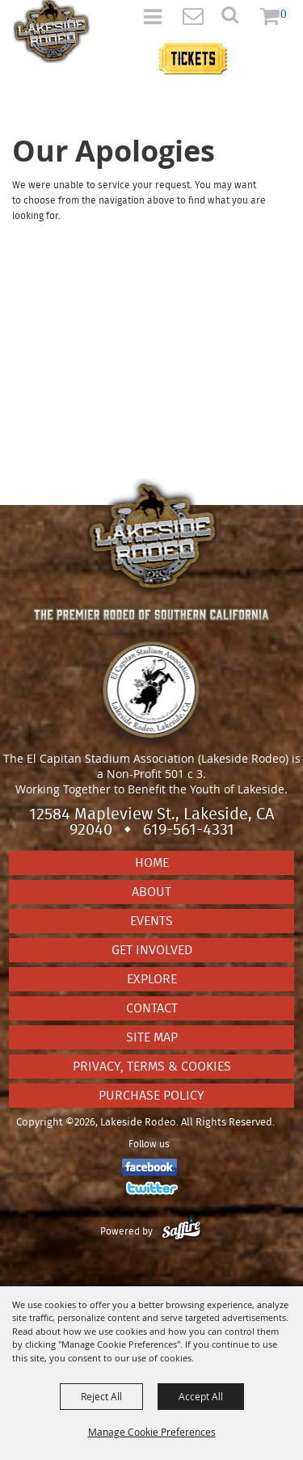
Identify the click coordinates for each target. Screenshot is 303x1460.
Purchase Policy (151, 1095)
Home (152, 862)
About (151, 892)
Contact (152, 1008)
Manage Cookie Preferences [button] (152, 1431)
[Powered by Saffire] (181, 1231)
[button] (239, 20)
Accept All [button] (201, 1396)
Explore (152, 979)
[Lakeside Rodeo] (51, 31)
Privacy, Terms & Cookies (152, 1066)
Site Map (152, 1037)
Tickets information (221, 49)
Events (151, 921)
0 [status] (283, 13)
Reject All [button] (101, 1396)
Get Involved (152, 950)
